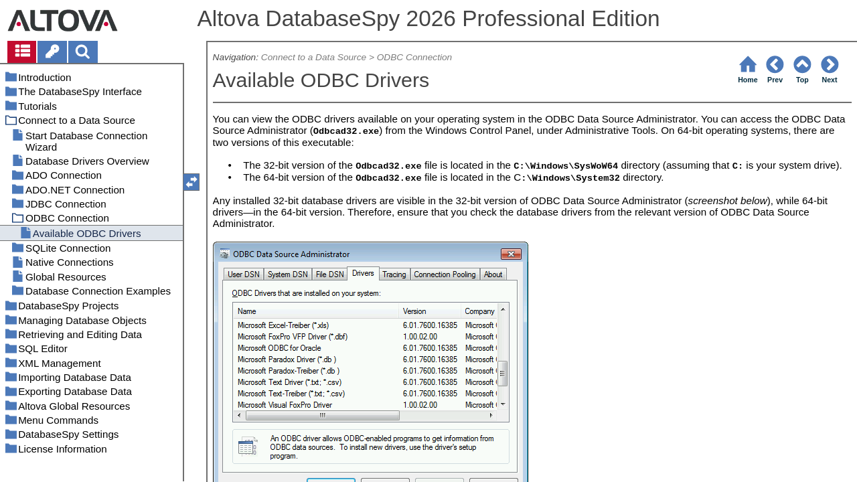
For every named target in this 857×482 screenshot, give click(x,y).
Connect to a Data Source (313, 57)
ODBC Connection (414, 57)
